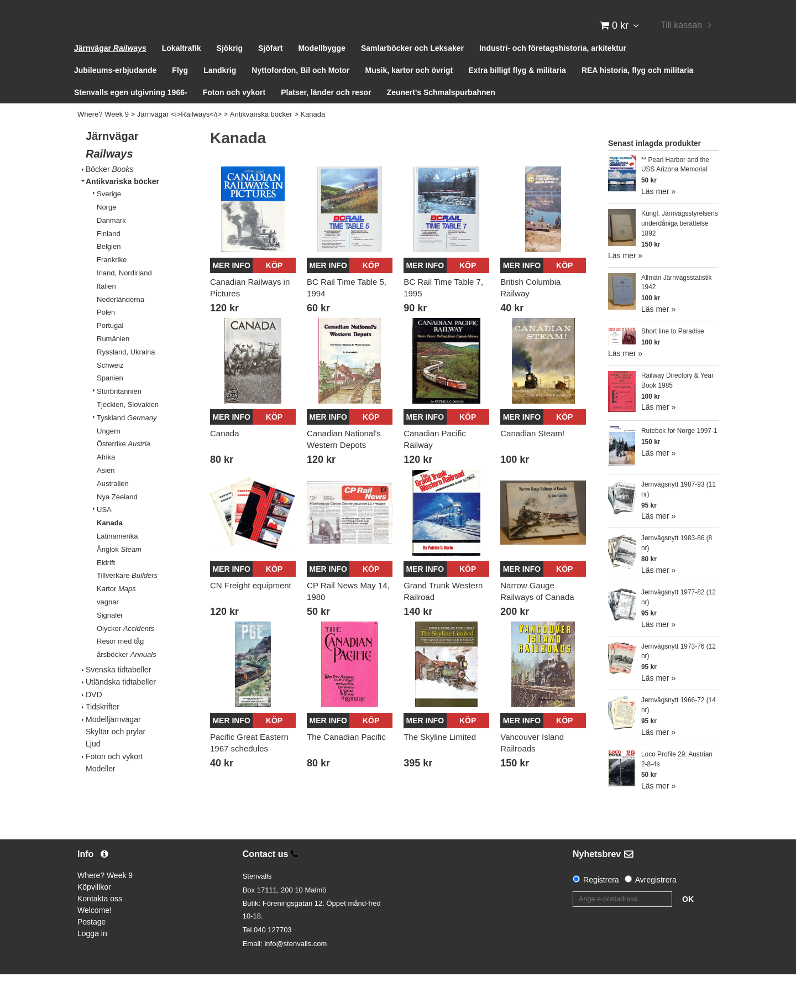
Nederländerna (120, 317)
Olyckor (125, 646)
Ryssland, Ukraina (126, 370)
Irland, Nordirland (124, 291)
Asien (106, 488)
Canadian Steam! (532, 451)
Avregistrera (656, 897)
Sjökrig (230, 66)
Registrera (601, 897)
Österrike (123, 462)
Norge (106, 225)
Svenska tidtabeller (118, 687)
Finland (109, 251)
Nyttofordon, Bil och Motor (300, 88)
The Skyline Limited (440, 755)
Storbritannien (119, 409)
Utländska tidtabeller (121, 700)
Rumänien (113, 357)
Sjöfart (270, 66)
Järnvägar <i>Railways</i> (179, 132)
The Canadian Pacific (346, 755)
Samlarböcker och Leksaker (412, 66)
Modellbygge (321, 66)
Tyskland (126, 435)
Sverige (109, 212)
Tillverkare (127, 593)
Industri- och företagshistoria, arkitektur (552, 66)
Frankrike (112, 278)
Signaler (110, 633)
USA (104, 528)
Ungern (109, 449)
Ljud (93, 762)
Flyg (180, 88)
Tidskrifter (102, 724)
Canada (224, 451)
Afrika (106, 475)
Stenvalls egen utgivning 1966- (130, 110)
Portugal (110, 344)
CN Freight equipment (250, 603)
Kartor (116, 607)
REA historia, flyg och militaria (638, 88)
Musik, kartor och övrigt (409, 88)
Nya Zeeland (117, 514)
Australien (113, 501)
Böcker (109, 186)
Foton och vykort (234, 110)
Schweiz (110, 383)
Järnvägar (110, 66)
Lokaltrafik (181, 66)
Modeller (101, 786)
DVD (94, 712)
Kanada (312, 132)
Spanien (110, 396)
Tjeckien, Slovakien (128, 423)
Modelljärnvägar (113, 737)
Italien (106, 304)
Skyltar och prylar (115, 749)
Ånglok (119, 567)
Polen (106, 330)
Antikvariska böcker (261, 132)
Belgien (109, 264)
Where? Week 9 (103, 132)
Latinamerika (117, 554)
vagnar (108, 620)
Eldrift (106, 580)
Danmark (111, 238)
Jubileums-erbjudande (115, 88)
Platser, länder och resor (326, 110)
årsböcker (126, 673)
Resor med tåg (120, 659)
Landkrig (219, 88)
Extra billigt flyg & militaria (517, 88)
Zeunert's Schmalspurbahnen (441, 110)
